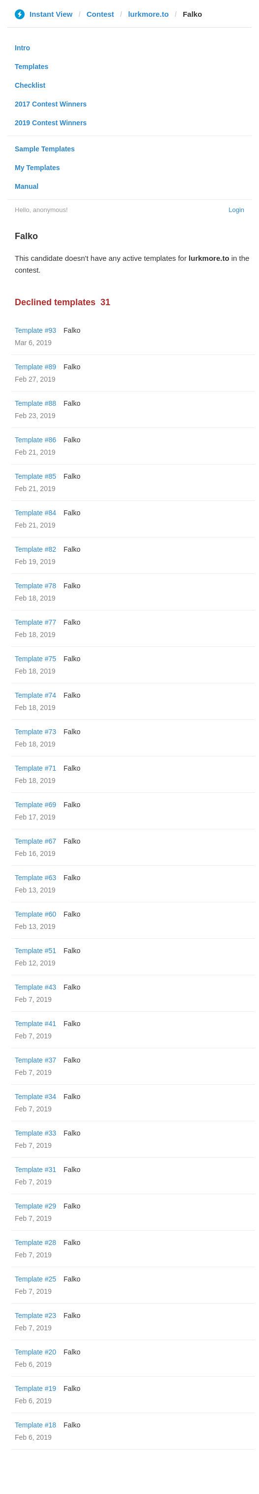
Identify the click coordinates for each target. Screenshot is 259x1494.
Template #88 (35, 403)
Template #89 (35, 367)
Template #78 (35, 586)
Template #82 (35, 549)
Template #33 (35, 1133)
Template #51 (35, 951)
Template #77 (35, 622)
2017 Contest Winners (51, 104)
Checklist (30, 85)
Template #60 (35, 914)
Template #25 (35, 1279)
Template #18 (35, 1425)
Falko (72, 330)
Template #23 (35, 1315)
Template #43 (35, 987)
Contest (100, 14)
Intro (22, 48)
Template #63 (35, 878)
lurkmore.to (148, 14)
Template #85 (35, 476)
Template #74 (35, 695)
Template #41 (35, 1024)
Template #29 (35, 1206)
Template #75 (35, 659)
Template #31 (35, 1170)
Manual (26, 186)
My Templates (37, 168)
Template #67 (35, 841)
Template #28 (35, 1242)
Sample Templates (45, 149)
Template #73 (35, 732)
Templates (31, 67)
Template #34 (35, 1097)
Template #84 (35, 513)
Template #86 (35, 440)
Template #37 (35, 1060)
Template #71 (35, 768)
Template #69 (35, 805)
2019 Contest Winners (51, 123)
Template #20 (35, 1352)
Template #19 (35, 1388)
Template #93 (35, 330)
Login (236, 209)
